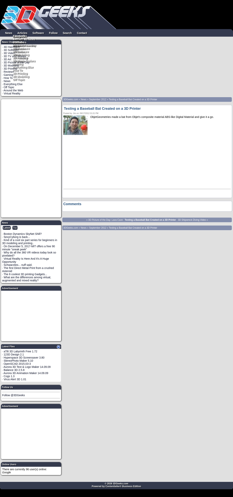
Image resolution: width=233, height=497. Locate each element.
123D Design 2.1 (14, 354)
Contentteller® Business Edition (123, 486)
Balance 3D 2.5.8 (14, 370)
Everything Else (23, 66)
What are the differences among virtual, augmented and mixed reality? (26, 279)
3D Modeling (21, 76)
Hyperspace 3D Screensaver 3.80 (24, 357)
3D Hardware (21, 48)
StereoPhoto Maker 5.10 (18, 360)
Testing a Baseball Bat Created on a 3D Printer (133, 99)
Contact (82, 32)
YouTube (18, 42)
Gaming (18, 63)
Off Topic (19, 79)
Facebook (19, 35)
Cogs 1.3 (9, 376)
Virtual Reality (12, 93)
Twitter (17, 39)
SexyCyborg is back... (17, 237)
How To (18, 70)
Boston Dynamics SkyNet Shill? (23, 233)
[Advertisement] (31, 158)
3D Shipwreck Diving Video (192, 220)
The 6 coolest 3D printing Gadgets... (25, 274)
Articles (22, 32)
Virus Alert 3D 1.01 (15, 379)
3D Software (21, 51)
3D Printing (20, 73)
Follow (53, 32)
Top (15, 227)
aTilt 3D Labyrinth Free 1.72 (20, 351)
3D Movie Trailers (24, 60)
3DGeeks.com (71, 99)
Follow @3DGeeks (13, 395)
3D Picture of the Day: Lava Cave (105, 220)
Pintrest (18, 45)
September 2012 (97, 99)
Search (67, 32)
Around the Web (13, 90)
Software (38, 32)
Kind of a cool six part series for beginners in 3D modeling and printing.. (29, 242)
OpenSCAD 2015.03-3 (17, 363)
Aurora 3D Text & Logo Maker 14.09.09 (27, 366)
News (8, 32)
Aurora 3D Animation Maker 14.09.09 (25, 373)
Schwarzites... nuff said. (18, 264)
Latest (6, 227)
